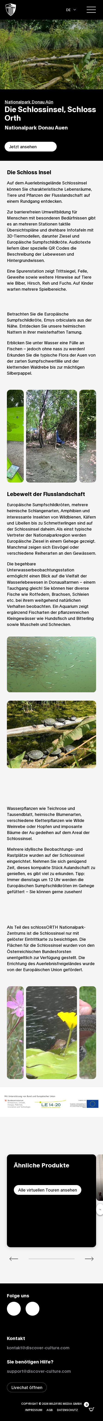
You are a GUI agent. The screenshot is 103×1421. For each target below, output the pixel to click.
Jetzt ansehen (23, 146)
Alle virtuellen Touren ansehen (47, 1189)
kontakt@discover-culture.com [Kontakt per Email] (38, 1347)
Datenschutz (67, 1409)
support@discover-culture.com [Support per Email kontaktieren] (39, 1371)
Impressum (33, 1409)
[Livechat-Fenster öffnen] (27, 1387)
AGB (50, 1409)
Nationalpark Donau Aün (29, 101)
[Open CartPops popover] (91, 1409)
